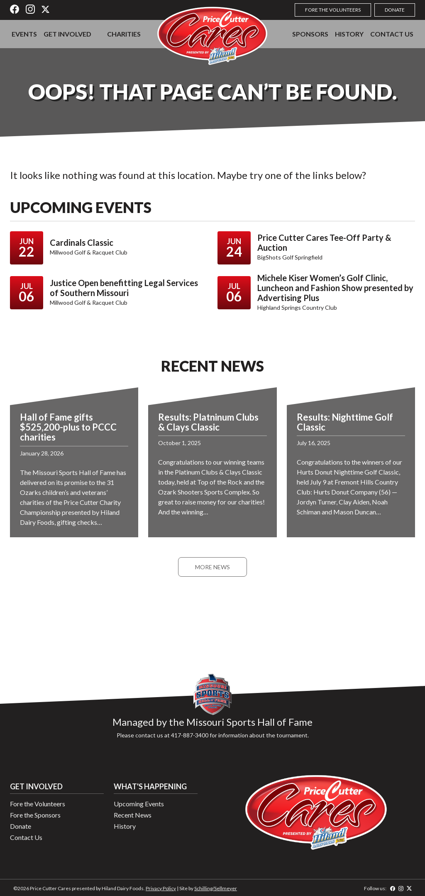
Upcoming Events (139, 804)
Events (24, 34)
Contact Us (391, 34)
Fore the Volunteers (333, 10)
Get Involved (67, 34)
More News (212, 566)
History (349, 34)
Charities (124, 34)
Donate (395, 10)
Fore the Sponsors (35, 815)
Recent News (132, 815)
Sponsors (310, 34)
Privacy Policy (161, 888)
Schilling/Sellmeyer (215, 888)
